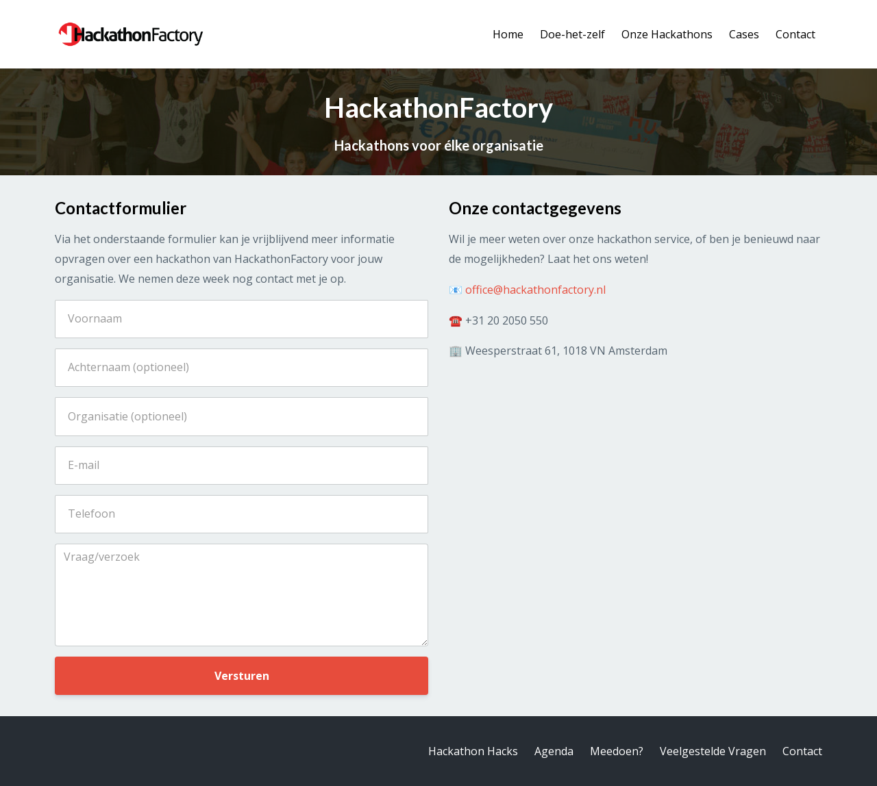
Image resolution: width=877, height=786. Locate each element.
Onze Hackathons (667, 34)
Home (508, 34)
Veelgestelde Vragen (713, 751)
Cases (744, 34)
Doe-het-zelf (572, 34)
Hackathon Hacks (473, 751)
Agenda (553, 751)
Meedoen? (616, 751)
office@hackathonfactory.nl (535, 289)
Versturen (241, 675)
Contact (795, 34)
